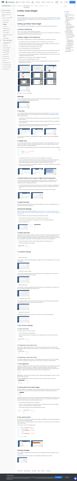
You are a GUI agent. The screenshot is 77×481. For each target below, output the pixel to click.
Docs (52, 2)
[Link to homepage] (9, 2)
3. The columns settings (70, 36)
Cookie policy (10, 475)
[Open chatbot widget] (75, 478)
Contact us (48, 470)
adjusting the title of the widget (44, 211)
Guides (31, 5)
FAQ (47, 5)
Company (43, 2)
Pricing (66, 2)
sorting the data (49, 212)
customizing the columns (30, 212)
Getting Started (20, 5)
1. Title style (68, 23)
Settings (66, 21)
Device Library (57, 2)
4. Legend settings (69, 30)
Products (23, 2)
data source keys (56, 19)
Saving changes (68, 51)
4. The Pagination (69, 45)
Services (27, 2)
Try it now (73, 2)
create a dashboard (24, 31)
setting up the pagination (40, 212)
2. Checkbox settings (70, 34)
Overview (67, 13)
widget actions (22, 20)
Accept (58, 477)
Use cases (34, 470)
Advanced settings (68, 31)
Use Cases (32, 2)
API (45, 5)
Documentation (26, 5)
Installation (36, 5)
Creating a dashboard (70, 17)
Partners (48, 2)
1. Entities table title (69, 33)
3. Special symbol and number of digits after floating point (70, 27)
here (33, 205)
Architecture (41, 5)
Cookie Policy (32, 478)
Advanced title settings (54, 113)
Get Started (19, 470)
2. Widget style (68, 24)
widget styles (50, 19)
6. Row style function (70, 50)
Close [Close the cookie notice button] (67, 477)
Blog (62, 2)
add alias (24, 93)
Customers (37, 2)
